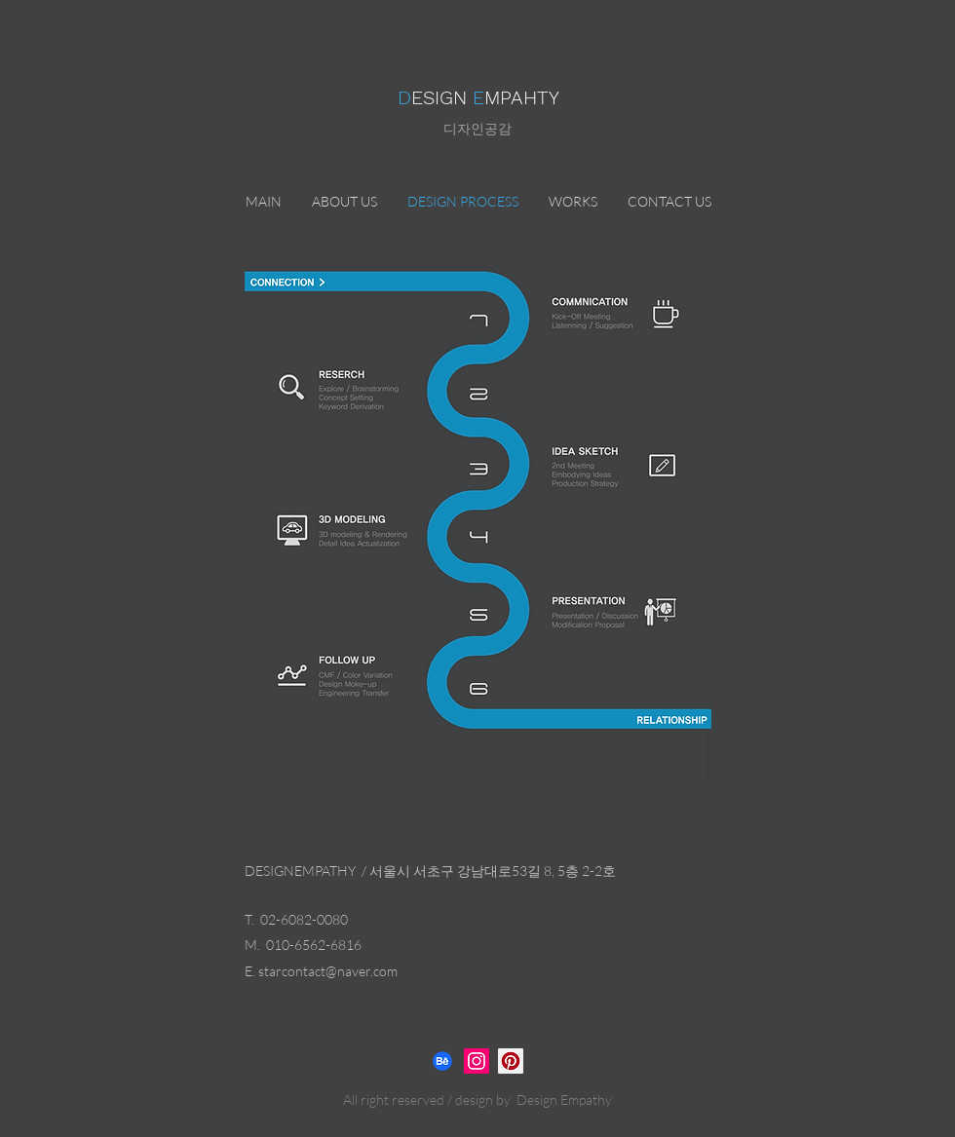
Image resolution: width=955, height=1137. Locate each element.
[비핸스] (442, 1061)
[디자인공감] (510, 1061)
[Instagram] (476, 1061)
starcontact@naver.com (328, 971)
